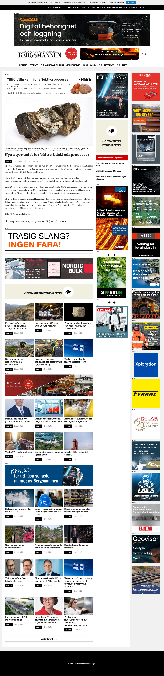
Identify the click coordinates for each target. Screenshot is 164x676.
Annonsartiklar (106, 65)
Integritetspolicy (136, 7)
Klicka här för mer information (114, 2)
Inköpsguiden (89, 65)
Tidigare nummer (73, 7)
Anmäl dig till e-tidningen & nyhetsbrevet (60, 65)
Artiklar (34, 65)
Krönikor (101, 7)
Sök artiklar (58, 7)
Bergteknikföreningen (117, 7)
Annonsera (122, 65)
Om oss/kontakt (88, 7)
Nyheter (23, 65)
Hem (49, 7)
